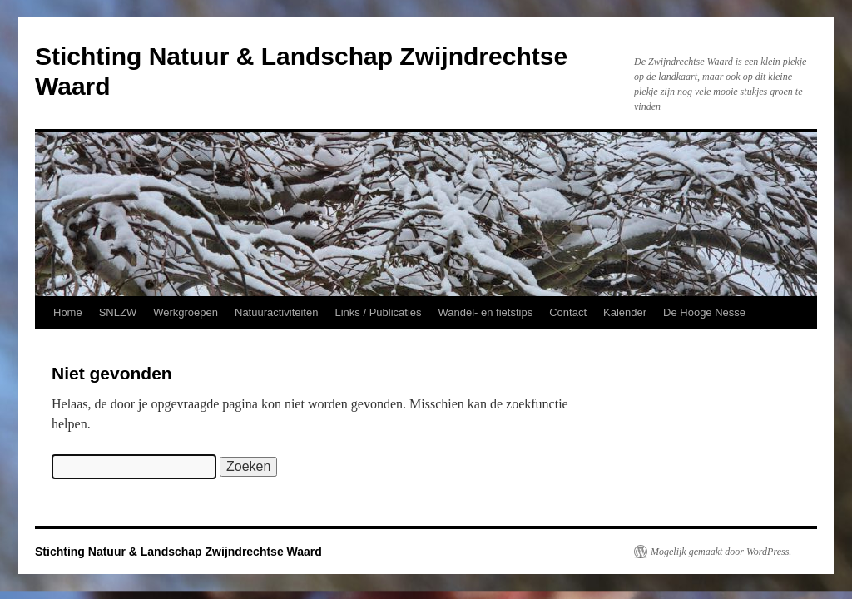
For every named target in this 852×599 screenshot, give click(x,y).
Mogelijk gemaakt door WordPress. (721, 551)
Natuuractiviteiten (276, 312)
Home (67, 312)
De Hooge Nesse (704, 312)
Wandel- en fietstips (485, 312)
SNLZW (118, 312)
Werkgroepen (185, 312)
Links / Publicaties (377, 312)
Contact (568, 312)
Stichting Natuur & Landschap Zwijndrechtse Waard (178, 551)
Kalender (624, 312)
